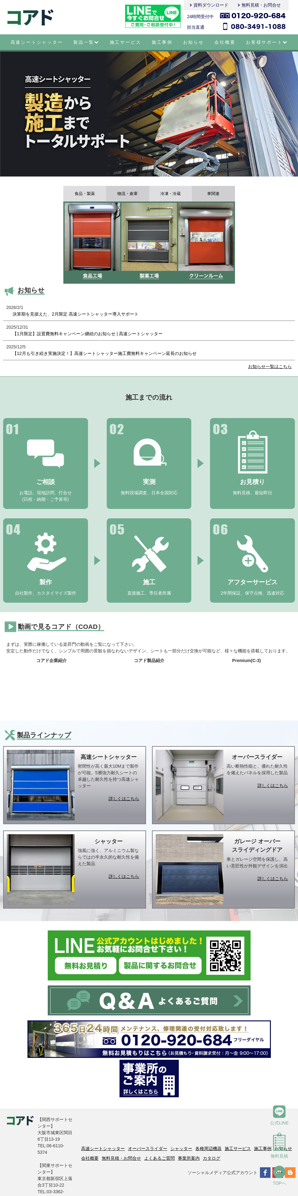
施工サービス (125, 42)
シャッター (181, 1148)
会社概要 (224, 42)
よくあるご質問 (159, 1158)
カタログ (211, 1158)
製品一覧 (86, 42)
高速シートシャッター (37, 42)
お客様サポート (266, 42)
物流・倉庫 (128, 193)
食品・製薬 (84, 193)
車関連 (213, 193)
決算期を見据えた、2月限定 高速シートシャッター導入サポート (75, 313)
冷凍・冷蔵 (170, 193)
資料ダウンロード (210, 4)
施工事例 (162, 42)
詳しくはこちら (124, 798)
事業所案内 (189, 1158)
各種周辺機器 (208, 1148)
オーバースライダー (147, 1148)
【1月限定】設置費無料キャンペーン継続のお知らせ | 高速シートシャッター (87, 333)
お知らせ (193, 42)
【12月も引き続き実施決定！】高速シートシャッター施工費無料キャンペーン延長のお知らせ (104, 353)
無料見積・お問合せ (261, 4)
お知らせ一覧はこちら (270, 366)
